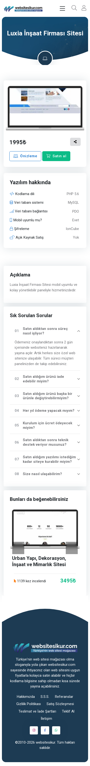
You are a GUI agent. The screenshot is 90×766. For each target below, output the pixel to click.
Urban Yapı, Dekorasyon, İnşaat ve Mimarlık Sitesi (39, 561)
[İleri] (72, 548)
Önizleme (25, 156)
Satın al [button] (56, 156)
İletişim (46, 718)
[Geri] (18, 548)
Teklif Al (68, 711)
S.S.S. (45, 696)
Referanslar (64, 696)
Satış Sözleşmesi (60, 704)
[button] (74, 8)
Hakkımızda (26, 696)
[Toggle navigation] (62, 8)
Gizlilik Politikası (28, 704)
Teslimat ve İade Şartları (37, 711)
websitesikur (45, 742)
